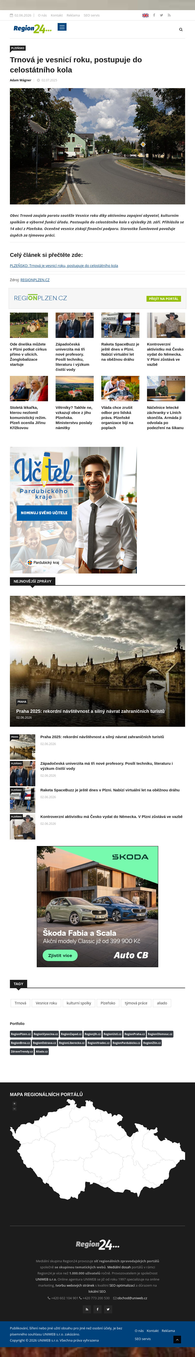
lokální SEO (97, 1291)
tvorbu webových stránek (75, 1285)
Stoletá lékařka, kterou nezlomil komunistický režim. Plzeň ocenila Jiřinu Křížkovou (28, 417)
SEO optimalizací (122, 1285)
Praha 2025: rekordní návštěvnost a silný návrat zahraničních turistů (90, 711)
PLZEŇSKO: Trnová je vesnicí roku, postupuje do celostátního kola (64, 265)
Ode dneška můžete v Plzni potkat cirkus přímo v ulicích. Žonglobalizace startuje (28, 354)
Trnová (20, 1003)
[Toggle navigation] (62, 27)
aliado (162, 1003)
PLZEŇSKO (17, 48)
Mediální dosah (119, 1267)
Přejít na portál (163, 298)
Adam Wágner (20, 80)
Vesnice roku (46, 1003)
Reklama (73, 15)
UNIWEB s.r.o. (46, 1279)
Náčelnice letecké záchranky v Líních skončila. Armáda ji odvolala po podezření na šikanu (165, 417)
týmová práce (136, 1003)
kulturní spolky (79, 1003)
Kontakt (57, 15)
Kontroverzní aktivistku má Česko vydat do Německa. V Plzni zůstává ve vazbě (165, 354)
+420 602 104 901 (64, 1298)
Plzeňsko (108, 1003)
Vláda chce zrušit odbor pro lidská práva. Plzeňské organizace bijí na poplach (117, 417)
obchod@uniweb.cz (132, 1298)
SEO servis (92, 15)
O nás (42, 15)
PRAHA (22, 701)
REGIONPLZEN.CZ (35, 279)
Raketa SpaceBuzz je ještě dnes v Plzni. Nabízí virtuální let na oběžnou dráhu (110, 790)
